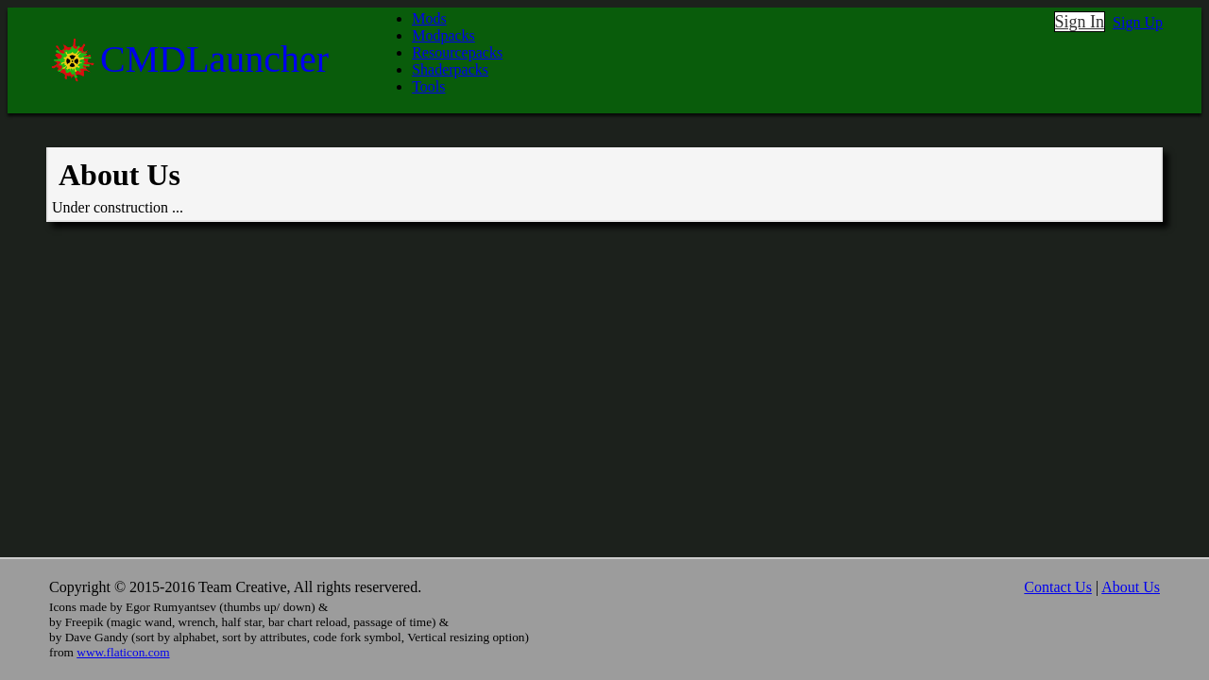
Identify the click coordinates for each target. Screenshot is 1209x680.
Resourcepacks (457, 52)
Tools (428, 86)
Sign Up (1138, 22)
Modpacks (443, 35)
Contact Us (1058, 587)
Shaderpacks (450, 69)
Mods (429, 18)
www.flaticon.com (123, 652)
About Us (1130, 587)
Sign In (1080, 21)
